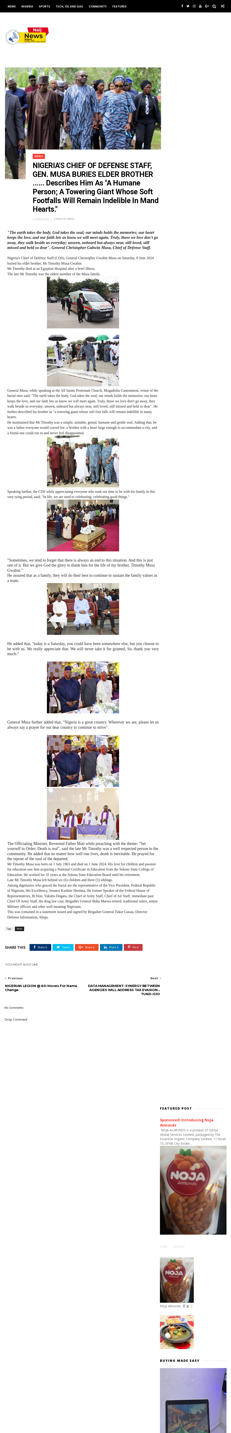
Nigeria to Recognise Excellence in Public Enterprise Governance (200, 1335)
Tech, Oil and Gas (69, 6)
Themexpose (27, 1427)
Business (89, 1158)
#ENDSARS (169, 698)
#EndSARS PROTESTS (177, 705)
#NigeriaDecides (173, 718)
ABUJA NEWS (91, 1138)
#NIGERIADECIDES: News (179, 711)
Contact (179, 209)
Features (119, 6)
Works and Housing (96, 1192)
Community (97, 6)
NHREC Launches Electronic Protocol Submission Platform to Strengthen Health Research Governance (203, 1266)
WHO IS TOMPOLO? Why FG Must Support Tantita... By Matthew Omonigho (203, 1291)
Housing (89, 1185)
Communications (94, 1172)
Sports (44, 6)
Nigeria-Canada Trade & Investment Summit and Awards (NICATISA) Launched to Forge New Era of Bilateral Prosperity (203, 1369)
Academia (90, 1145)
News (11, 6)
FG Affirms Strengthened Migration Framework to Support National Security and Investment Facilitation (205, 597)
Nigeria (27, 6)
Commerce (90, 1165)
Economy (89, 1179)
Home (163, 209)
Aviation (88, 1152)
